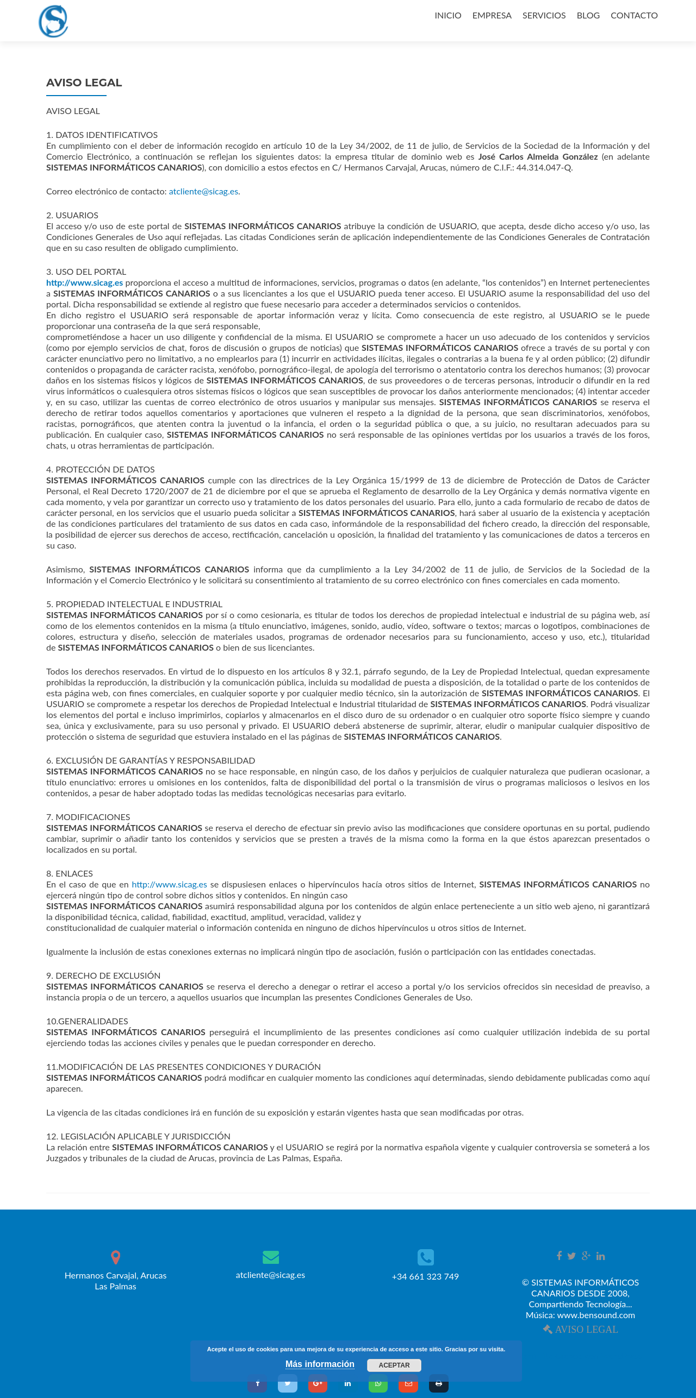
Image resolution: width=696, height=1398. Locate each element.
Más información (320, 1364)
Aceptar (394, 1365)
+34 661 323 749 (425, 1276)
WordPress (620, 1355)
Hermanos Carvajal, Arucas (115, 1281)
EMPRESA (492, 15)
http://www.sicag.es (169, 884)
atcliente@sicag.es (203, 191)
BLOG (588, 15)
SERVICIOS (544, 15)
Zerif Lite (537, 1355)
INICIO (448, 15)
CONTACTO (634, 15)
